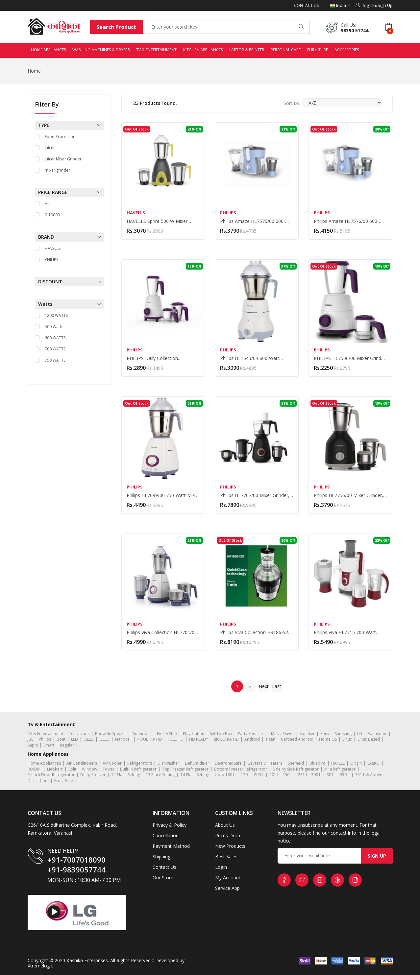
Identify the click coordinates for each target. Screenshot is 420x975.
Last (276, 686)
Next (264, 686)
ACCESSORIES (346, 50)
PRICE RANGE (69, 192)
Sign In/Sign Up (374, 5)
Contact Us (306, 5)
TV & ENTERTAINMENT (156, 50)
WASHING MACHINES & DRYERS (101, 50)
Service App (227, 888)
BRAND (69, 237)
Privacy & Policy (169, 825)
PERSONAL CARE (286, 50)
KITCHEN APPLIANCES (203, 50)
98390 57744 (354, 30)
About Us (225, 825)
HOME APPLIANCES (48, 50)
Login (221, 867)
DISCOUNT (69, 282)
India (340, 5)
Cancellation (166, 835)
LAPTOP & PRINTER (246, 50)
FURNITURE (317, 50)
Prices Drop (227, 835)
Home (34, 71)
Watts (69, 304)
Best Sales (226, 856)
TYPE (69, 125)
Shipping (161, 856)
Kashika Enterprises (86, 960)
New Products (230, 846)
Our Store (163, 877)
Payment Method (171, 846)
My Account (227, 877)
